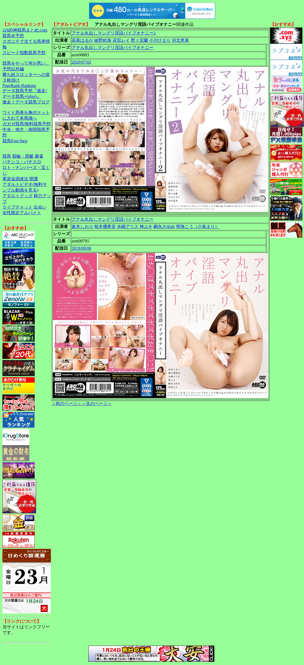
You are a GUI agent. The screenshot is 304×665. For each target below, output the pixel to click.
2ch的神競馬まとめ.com (24, 30)
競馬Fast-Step (14, 140)
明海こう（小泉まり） (197, 226)
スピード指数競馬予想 (24, 52)
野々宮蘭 (139, 40)
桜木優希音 (105, 226)
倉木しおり (82, 226)
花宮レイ (121, 40)
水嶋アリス (127, 226)
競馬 (6, 156)
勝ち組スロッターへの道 (26, 74)
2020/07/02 (81, 62)
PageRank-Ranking (19, 85)
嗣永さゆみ (164, 226)
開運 (33, 178)
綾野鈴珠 (102, 40)
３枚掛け (11, 80)
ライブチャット (17, 207)
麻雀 (39, 156)
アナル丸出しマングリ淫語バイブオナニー (112, 47)
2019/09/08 (81, 248)
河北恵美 (180, 40)
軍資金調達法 (15, 178)
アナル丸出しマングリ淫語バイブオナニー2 (114, 33)
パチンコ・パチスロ (21, 162)
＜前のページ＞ (66, 403)
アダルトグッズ (17, 195)
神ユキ (145, 226)
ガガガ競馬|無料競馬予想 (26, 124)
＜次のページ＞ (97, 403)
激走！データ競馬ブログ (26, 102)
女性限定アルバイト (21, 212)
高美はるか (82, 40)
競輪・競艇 (23, 156)
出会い (40, 207)
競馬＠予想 (13, 35)
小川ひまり (160, 40)
